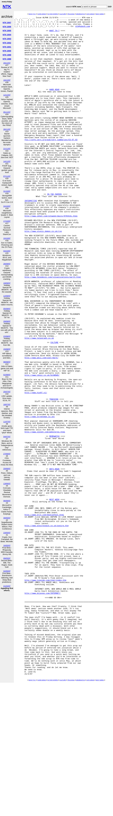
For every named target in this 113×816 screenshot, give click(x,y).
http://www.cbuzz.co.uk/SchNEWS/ (42, 447)
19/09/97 (7, 283)
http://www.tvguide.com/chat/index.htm (45, 693)
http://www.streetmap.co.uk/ (40, 496)
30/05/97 (7, 518)
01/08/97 (7, 375)
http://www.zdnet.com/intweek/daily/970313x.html (51, 256)
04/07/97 (7, 437)
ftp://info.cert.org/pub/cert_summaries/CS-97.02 (51, 164)
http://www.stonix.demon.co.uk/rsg (43, 274)
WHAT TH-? (32, 14)
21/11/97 (7, 149)
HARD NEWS (42, 14)
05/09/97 (7, 309)
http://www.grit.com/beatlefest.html (44, 614)
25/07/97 (7, 392)
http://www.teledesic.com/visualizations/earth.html (53, 329)
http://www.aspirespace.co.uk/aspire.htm (46, 627)
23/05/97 (7, 533)
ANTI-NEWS (90, 14)
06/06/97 (7, 501)
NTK (7, 6)
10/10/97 (7, 238)
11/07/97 (7, 422)
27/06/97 (7, 454)
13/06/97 (7, 484)
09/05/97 (7, 558)
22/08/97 (7, 336)
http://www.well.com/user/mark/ (41, 426)
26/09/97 (7, 264)
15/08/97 (7, 349)
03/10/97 (7, 251)
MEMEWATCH (80, 14)
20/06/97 (7, 469)
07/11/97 (7, 176)
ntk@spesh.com (82, 28)
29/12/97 (7, 63)
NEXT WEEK (100, 14)
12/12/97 (7, 95)
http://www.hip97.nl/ (36, 468)
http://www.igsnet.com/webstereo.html (45, 515)
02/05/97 (7, 571)
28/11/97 (7, 129)
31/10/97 (7, 191)
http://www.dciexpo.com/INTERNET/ (43, 708)
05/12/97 (7, 112)
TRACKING (71, 14)
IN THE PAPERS (53, 14)
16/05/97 (7, 545)
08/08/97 (7, 362)
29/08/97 (7, 321)
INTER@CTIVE (31, 237)
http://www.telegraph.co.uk (39, 402)
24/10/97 (7, 206)
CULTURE (62, 14)
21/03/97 (7, 586)
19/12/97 (7, 80)
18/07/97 (7, 404)
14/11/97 (7, 161)
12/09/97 (7, 296)
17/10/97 (7, 221)
